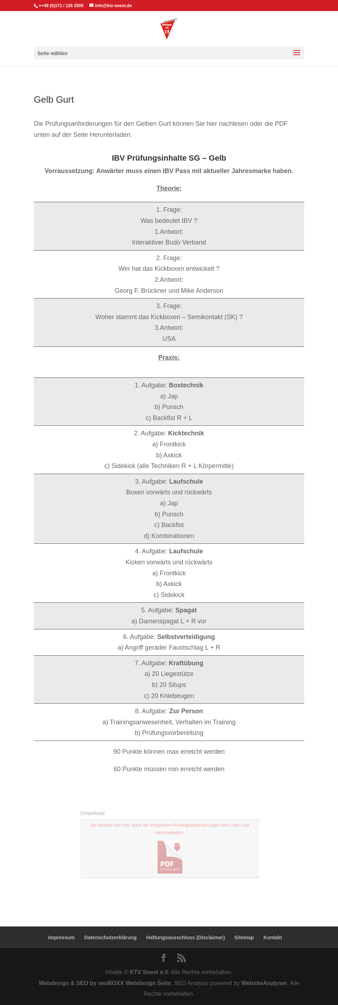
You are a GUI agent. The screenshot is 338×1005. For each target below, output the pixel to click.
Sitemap (244, 937)
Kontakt (273, 937)
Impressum (61, 937)
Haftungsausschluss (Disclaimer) (185, 937)
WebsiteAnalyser (264, 983)
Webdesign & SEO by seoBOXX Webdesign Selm (105, 983)
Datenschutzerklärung (110, 937)
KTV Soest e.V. (149, 972)
